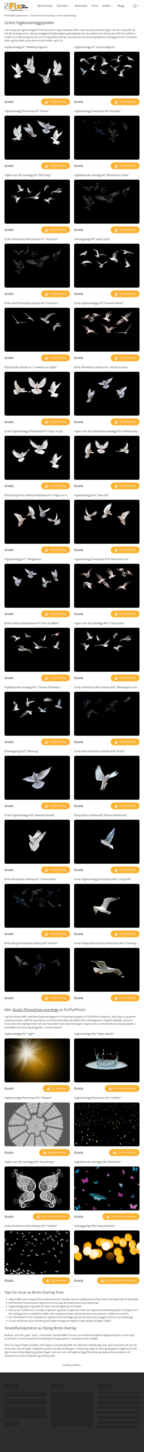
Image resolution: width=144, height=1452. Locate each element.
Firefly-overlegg (126, 1152)
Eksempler (81, 5)
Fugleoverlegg (57, 101)
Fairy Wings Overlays (53, 1216)
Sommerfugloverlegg (123, 1216)
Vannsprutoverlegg (124, 1088)
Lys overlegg (58, 1088)
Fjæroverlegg (58, 1280)
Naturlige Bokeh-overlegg (120, 1280)
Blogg (120, 5)
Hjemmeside (44, 5)
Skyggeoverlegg (56, 1152)
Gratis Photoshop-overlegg (35, 1009)
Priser (95, 5)
